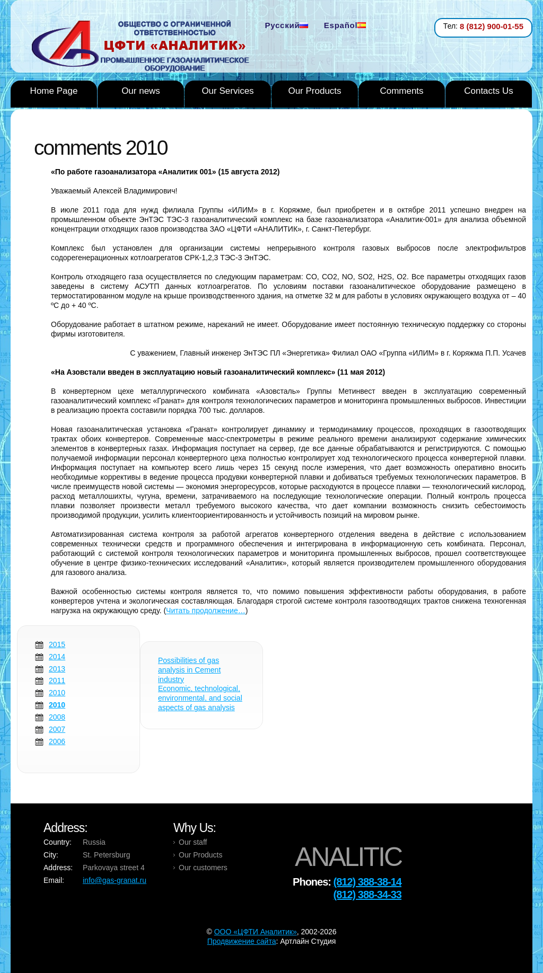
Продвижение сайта (241, 941)
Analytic (144, 47)
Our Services (227, 91)
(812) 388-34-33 (367, 894)
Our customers (203, 867)
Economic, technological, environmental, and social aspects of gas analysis (200, 698)
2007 (57, 729)
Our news (140, 91)
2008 (57, 717)
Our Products (314, 91)
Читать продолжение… (206, 610)
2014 (57, 656)
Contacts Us (488, 91)
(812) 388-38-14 (367, 882)
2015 (57, 644)
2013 (57, 669)
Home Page (54, 91)
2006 (57, 741)
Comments (401, 91)
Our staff (193, 842)
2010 (57, 692)
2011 (57, 680)
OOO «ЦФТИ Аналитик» (255, 931)
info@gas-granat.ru (114, 880)
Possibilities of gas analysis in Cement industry (189, 670)
